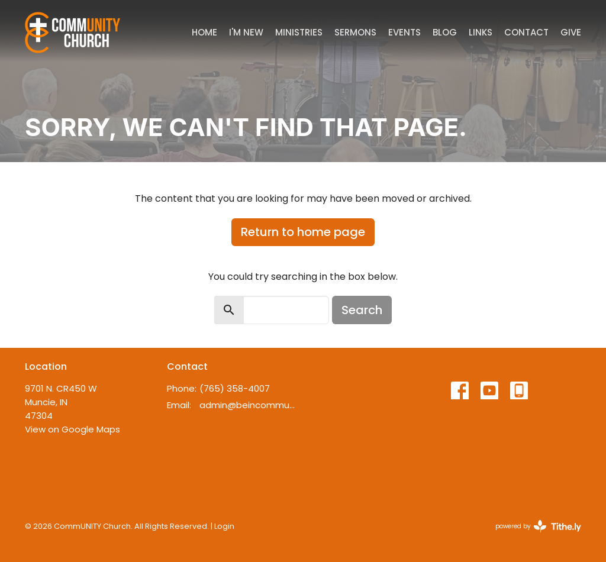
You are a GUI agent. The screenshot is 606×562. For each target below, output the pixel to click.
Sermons (355, 32)
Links (480, 32)
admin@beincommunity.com (248, 405)
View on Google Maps (72, 429)
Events (404, 32)
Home (204, 32)
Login (224, 526)
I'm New (246, 32)
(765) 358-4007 (234, 388)
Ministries (299, 32)
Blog (445, 32)
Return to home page (303, 232)
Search (361, 310)
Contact (526, 32)
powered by (538, 526)
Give (570, 32)
